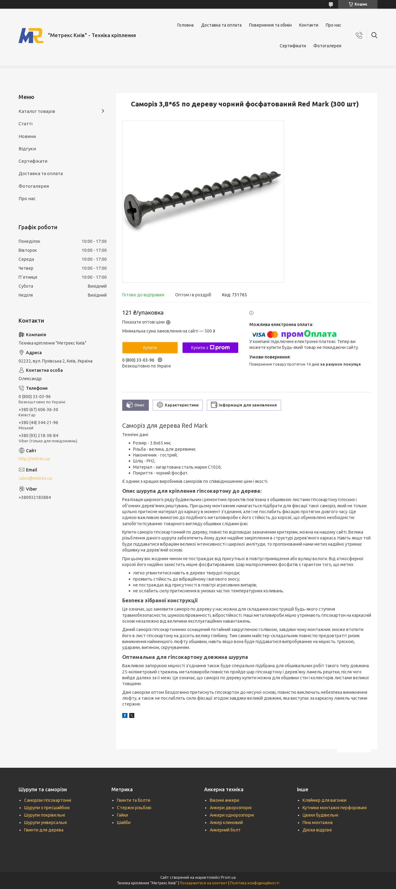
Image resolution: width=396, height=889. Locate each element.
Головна (185, 25)
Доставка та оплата (221, 25)
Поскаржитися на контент (203, 883)
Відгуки (27, 148)
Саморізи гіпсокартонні (47, 800)
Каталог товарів (37, 111)
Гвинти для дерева (43, 829)
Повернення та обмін (270, 25)
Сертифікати (293, 45)
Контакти (308, 25)
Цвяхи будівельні (320, 815)
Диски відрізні (317, 829)
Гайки (122, 815)
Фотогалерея (327, 45)
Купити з (210, 347)
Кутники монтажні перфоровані (335, 807)
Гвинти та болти (133, 800)
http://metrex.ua (34, 458)
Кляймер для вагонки (324, 800)
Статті (25, 123)
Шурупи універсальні (45, 822)
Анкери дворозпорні (231, 807)
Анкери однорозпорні (232, 815)
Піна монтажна (318, 822)
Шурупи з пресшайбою (47, 807)
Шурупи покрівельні (44, 815)
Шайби (124, 822)
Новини (27, 136)
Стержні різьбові (134, 807)
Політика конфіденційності (254, 883)
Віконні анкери (224, 800)
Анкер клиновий (226, 822)
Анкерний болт (225, 829)
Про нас (333, 25)
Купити (150, 347)
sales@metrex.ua (35, 478)
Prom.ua (228, 877)
